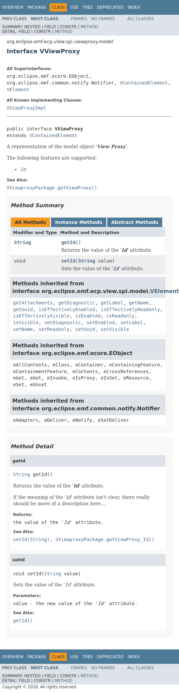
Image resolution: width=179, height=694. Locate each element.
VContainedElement (144, 82)
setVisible (115, 329)
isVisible (26, 322)
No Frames (103, 18)
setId (68, 261)
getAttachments (33, 302)
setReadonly (54, 329)
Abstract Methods (134, 222)
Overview (12, 7)
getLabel (112, 302)
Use (74, 7)
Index (134, 7)
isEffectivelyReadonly (130, 309)
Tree (87, 7)
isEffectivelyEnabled (67, 309)
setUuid (85, 329)
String (22, 242)
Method (89, 26)
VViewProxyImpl (26, 108)
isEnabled (88, 316)
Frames (79, 18)
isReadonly (120, 316)
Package (36, 7)
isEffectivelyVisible (41, 316)
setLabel (131, 322)
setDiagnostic (62, 322)
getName (139, 302)
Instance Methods (78, 222)
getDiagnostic (76, 302)
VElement (18, 89)
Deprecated (110, 7)
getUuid (23, 309)
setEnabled (100, 322)
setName (23, 329)
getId (68, 242)
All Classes (140, 18)
